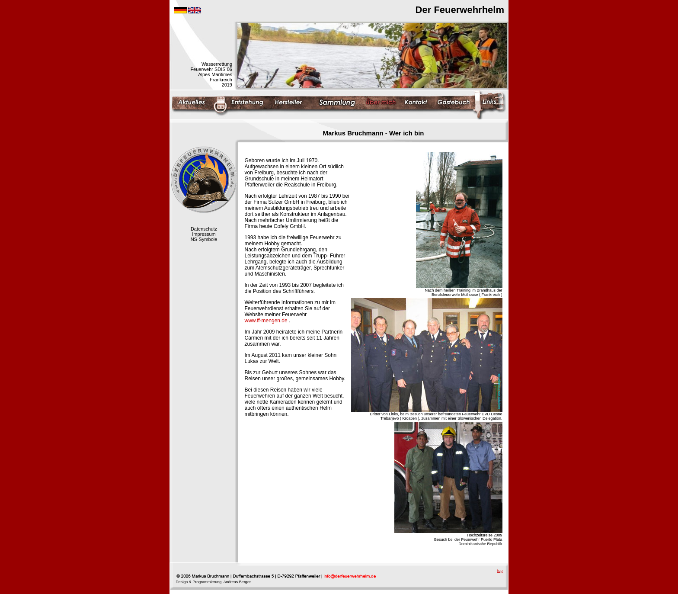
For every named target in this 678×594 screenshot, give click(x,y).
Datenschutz (204, 228)
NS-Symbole (204, 239)
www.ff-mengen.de (267, 321)
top (500, 570)
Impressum (203, 234)
